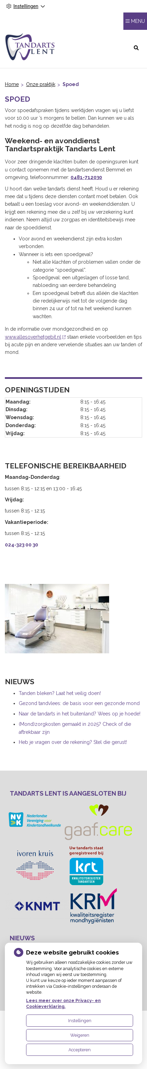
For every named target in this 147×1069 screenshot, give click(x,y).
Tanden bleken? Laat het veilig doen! (60, 693)
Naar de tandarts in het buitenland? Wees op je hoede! (79, 713)
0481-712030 (86, 177)
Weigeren (79, 1035)
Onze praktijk (40, 84)
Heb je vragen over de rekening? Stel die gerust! (73, 742)
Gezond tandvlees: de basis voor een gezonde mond (79, 703)
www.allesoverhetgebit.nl (35, 337)
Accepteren (79, 1049)
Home (12, 84)
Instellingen (79, 1020)
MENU (138, 21)
